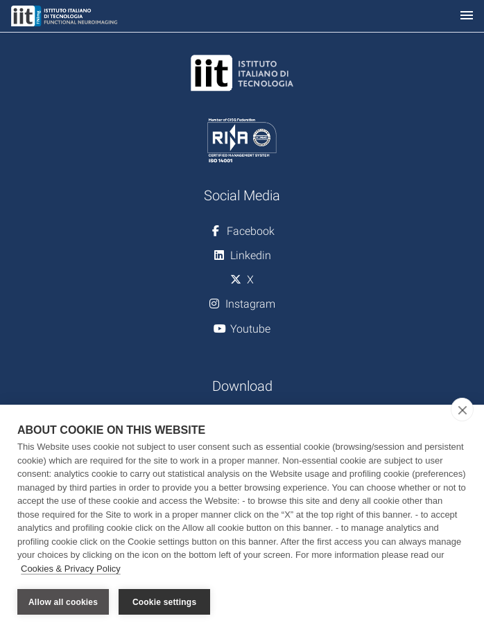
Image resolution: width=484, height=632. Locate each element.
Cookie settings (164, 602)
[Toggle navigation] (466, 16)
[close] (462, 409)
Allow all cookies (63, 602)
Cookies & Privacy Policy (71, 568)
